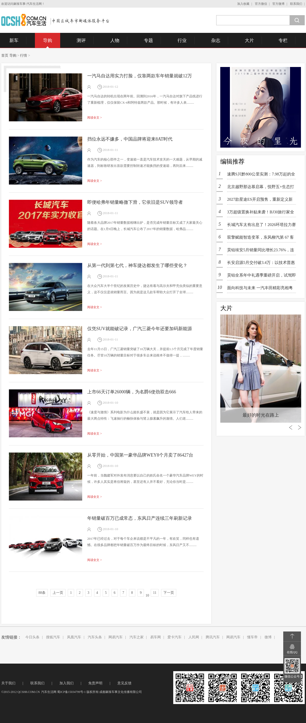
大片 (249, 40)
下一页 (168, 593)
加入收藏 (243, 4)
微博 (268, 637)
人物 (114, 40)
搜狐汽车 (53, 637)
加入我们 (66, 683)
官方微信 (261, 4)
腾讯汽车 (213, 637)
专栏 (283, 40)
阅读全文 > (94, 117)
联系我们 (296, 4)
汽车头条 (95, 637)
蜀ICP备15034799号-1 (71, 692)
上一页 (58, 593)
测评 (81, 40)
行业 (182, 40)
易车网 (155, 637)
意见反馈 (124, 683)
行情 (23, 55)
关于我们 (8, 683)
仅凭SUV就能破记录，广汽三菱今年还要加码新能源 (139, 328)
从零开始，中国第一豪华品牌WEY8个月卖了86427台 (140, 455)
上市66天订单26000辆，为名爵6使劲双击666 (131, 391)
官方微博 (278, 4)
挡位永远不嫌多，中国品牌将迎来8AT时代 (129, 139)
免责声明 (95, 683)
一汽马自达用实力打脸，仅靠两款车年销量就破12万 (139, 75)
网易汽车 (115, 637)
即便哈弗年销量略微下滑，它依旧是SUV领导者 (135, 202)
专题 (148, 40)
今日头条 (32, 637)
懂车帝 (252, 637)
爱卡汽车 (174, 637)
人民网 (193, 637)
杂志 (215, 40)
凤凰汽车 (74, 637)
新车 (13, 40)
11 (154, 593)
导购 (47, 40)
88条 (42, 593)
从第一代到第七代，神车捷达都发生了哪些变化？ (137, 265)
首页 (4, 55)
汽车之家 (136, 637)
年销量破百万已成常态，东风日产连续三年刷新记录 (139, 518)
